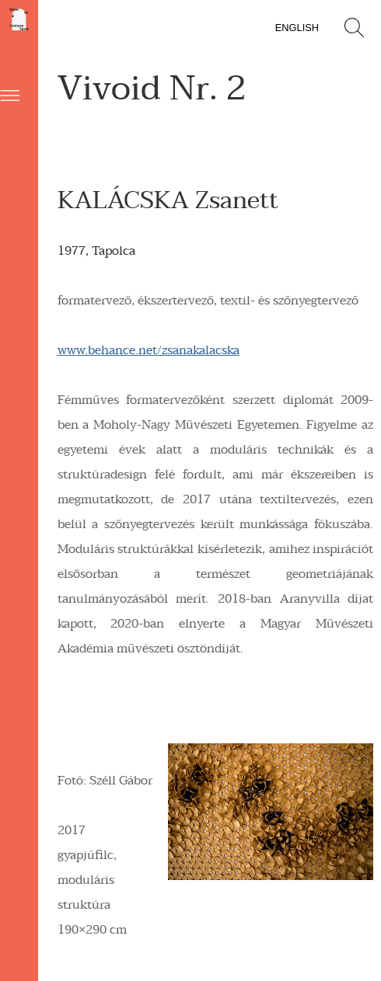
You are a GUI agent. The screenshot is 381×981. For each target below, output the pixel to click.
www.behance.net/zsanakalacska (148, 350)
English (297, 27)
